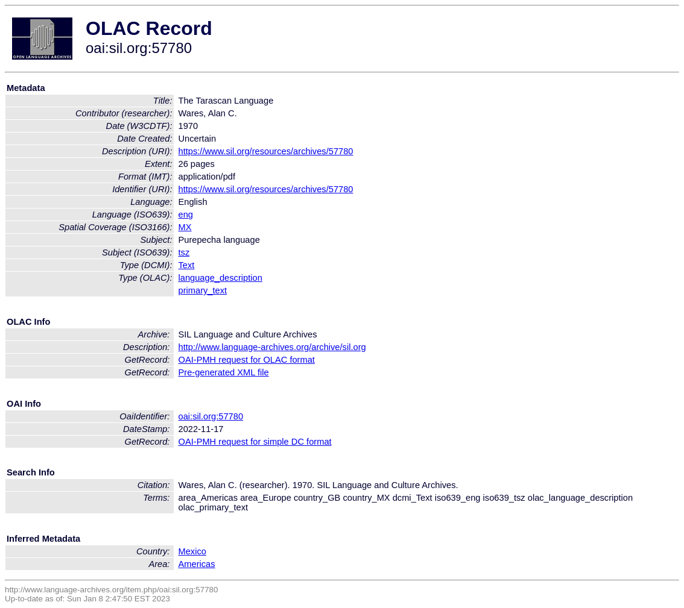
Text (187, 265)
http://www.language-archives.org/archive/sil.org (272, 347)
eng (186, 214)
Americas (197, 564)
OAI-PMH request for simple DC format (255, 442)
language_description (220, 278)
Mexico (192, 551)
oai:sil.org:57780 (211, 416)
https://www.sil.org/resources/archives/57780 (266, 151)
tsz (184, 252)
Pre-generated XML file (224, 372)
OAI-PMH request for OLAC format (247, 360)
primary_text (203, 290)
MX (185, 227)
